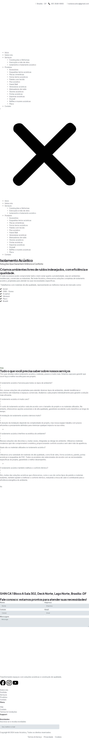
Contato (8, 106)
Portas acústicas (16, 94)
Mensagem (4, 617)
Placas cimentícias (16, 74)
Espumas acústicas (17, 96)
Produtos (8, 67)
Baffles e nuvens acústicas (20, 101)
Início (7, 52)
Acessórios (13, 70)
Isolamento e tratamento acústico (22, 65)
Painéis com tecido (17, 79)
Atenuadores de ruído (17, 89)
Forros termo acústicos (18, 77)
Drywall (12, 99)
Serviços (8, 57)
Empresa (48, 602)
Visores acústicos (16, 91)
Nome (2, 602)
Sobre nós (9, 55)
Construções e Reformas (19, 60)
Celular (3, 610)
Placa (11, 104)
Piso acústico (14, 82)
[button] (44, 153)
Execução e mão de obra (19, 62)
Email (46, 610)
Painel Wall (13, 84)
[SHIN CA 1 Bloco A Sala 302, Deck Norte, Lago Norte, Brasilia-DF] (44, 582)
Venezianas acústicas (17, 87)
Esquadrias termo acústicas (20, 72)
